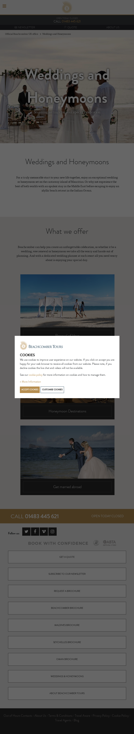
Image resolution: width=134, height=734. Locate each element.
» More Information (30, 382)
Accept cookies (29, 389)
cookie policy (35, 375)
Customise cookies (52, 389)
